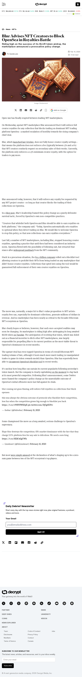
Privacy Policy (33, 634)
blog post (10, 212)
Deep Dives (7, 614)
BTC (3, 11)
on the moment (59, 372)
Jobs (53, 631)
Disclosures (8, 634)
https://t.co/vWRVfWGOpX (14, 405)
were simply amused (20, 455)
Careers (30, 641)
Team (6, 631)
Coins (4, 618)
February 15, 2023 (32, 410)
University (46, 614)
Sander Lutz (13, 54)
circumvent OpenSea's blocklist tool (25, 361)
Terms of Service (10, 641)
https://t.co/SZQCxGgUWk (14, 438)
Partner (5, 610)
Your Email (11, 518)
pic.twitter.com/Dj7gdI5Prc (40, 405)
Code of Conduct (34, 631)
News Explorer (9, 623)
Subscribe (8, 666)
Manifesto (7, 638)
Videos (44, 618)
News (43, 610)
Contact (31, 638)
